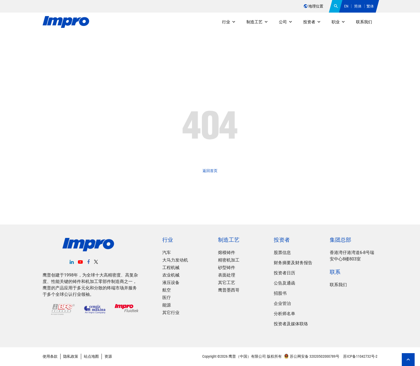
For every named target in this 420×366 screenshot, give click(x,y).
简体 (358, 6)
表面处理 (226, 275)
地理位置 (313, 6)
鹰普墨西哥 (228, 290)
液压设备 (170, 282)
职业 (338, 22)
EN (346, 6)
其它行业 (170, 312)
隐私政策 (70, 356)
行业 (229, 22)
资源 (108, 356)
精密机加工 (228, 260)
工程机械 (170, 267)
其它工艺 (226, 282)
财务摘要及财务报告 (293, 262)
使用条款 (50, 356)
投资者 (312, 22)
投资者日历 (284, 272)
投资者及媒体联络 (291, 323)
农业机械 (170, 275)
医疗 (166, 297)
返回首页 (210, 171)
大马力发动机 (175, 260)
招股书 (280, 293)
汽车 (166, 252)
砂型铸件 (226, 267)
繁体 (370, 6)
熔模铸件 (226, 252)
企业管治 (282, 303)
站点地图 (91, 356)
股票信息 (282, 252)
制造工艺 (257, 22)
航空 (166, 290)
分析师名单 (284, 313)
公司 (285, 22)
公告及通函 (284, 283)
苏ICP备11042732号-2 (359, 356)
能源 (166, 305)
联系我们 (364, 22)
